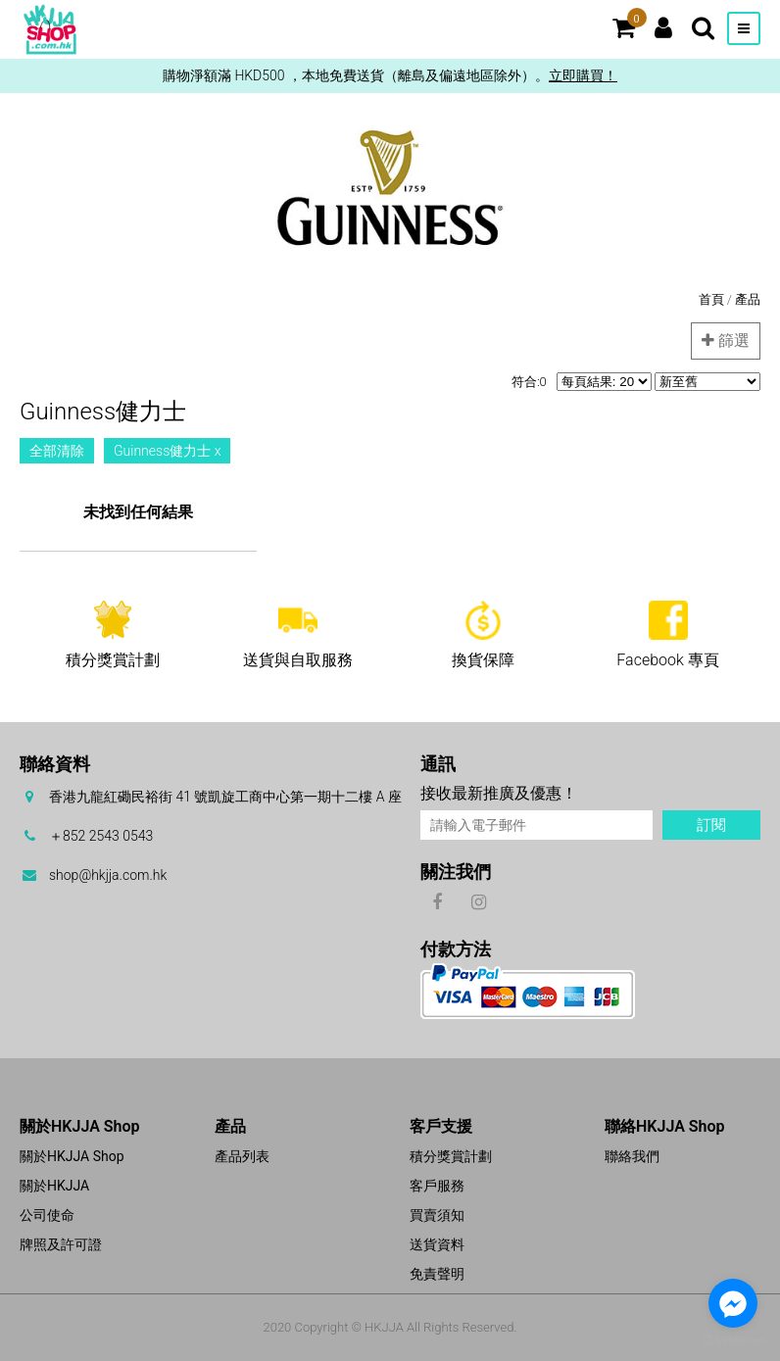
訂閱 (711, 825)
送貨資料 (437, 1244)
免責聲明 (437, 1274)
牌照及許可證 (61, 1244)
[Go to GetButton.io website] (733, 1341)
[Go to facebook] (732, 1303)
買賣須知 (437, 1215)
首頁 (711, 299)
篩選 (726, 340)
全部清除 (56, 451)
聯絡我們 (632, 1156)
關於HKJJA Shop (72, 1156)
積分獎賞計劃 (451, 1156)
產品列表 (242, 1156)
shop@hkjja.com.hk (108, 875)
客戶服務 (437, 1185)
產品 (747, 299)
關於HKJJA (54, 1185)
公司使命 (47, 1215)
